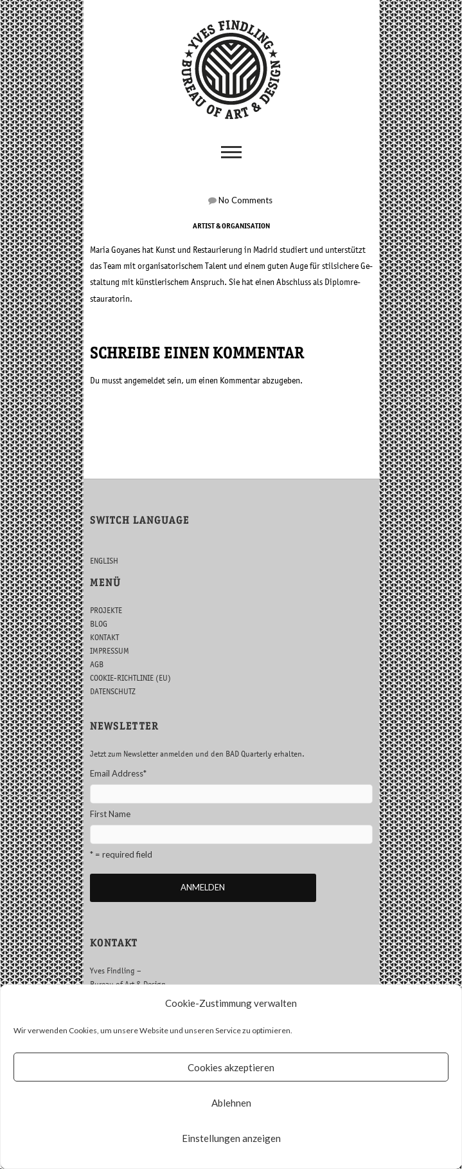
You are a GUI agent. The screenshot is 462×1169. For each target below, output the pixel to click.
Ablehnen (231, 1103)
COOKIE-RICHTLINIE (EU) (130, 678)
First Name (110, 814)
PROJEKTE (106, 610)
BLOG (98, 624)
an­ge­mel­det (144, 380)
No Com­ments (245, 200)
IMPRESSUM (109, 651)
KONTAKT (104, 637)
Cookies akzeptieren (231, 1067)
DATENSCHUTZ (113, 691)
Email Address (118, 773)
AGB (96, 664)
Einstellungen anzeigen (231, 1138)
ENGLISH (104, 561)
